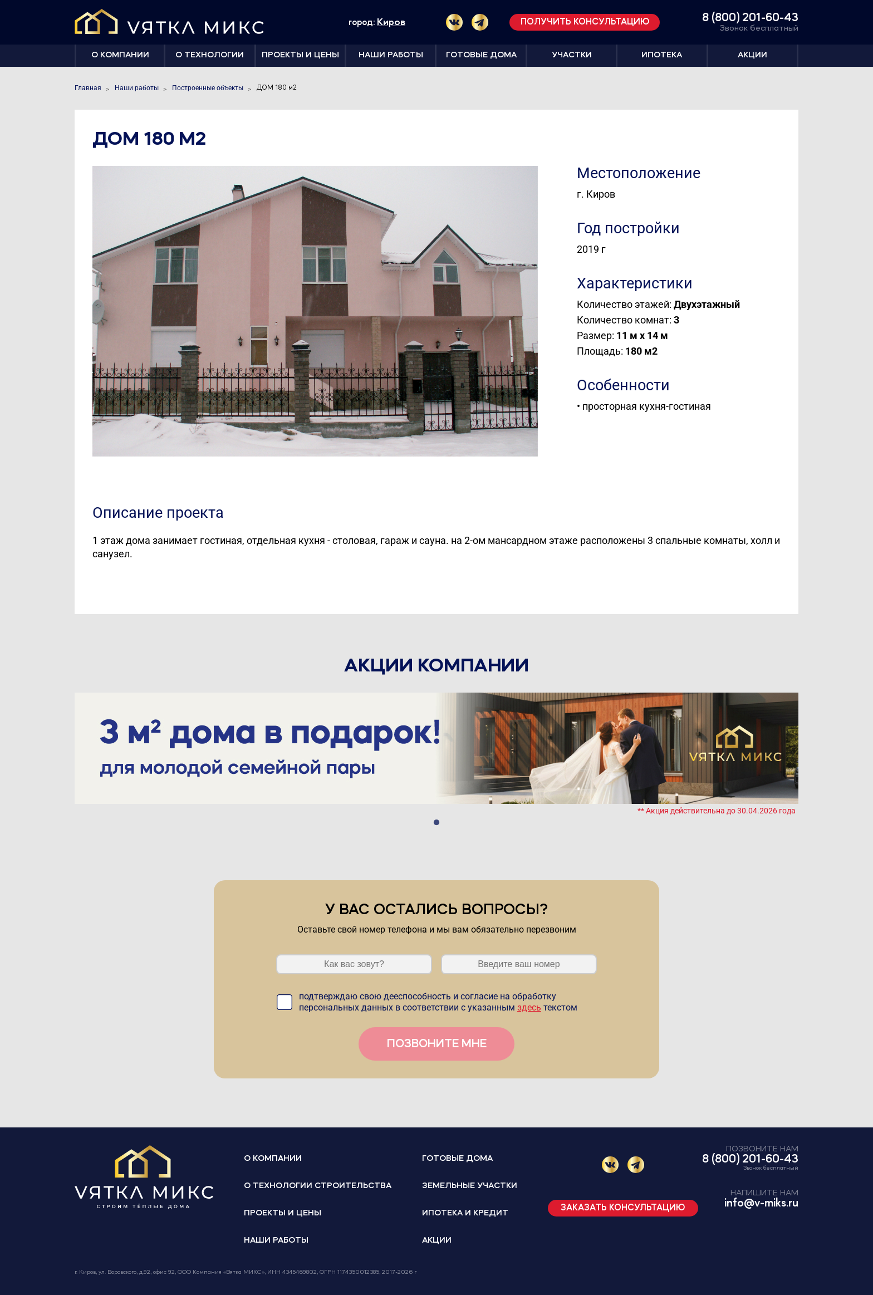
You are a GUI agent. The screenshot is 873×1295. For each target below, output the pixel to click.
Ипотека (661, 55)
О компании (120, 55)
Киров (391, 22)
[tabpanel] (436, 754)
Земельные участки (469, 1186)
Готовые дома (481, 55)
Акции (752, 55)
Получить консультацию (585, 22)
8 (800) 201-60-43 (750, 18)
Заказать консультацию (623, 1208)
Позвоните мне (437, 1044)
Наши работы (391, 55)
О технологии (209, 55)
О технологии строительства (317, 1186)
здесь (529, 1007)
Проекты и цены (300, 55)
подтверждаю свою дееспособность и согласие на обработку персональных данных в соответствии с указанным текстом (438, 1002)
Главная (88, 88)
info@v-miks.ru (761, 1203)
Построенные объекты (207, 88)
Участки (572, 55)
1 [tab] (436, 822)
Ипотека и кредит (465, 1213)
